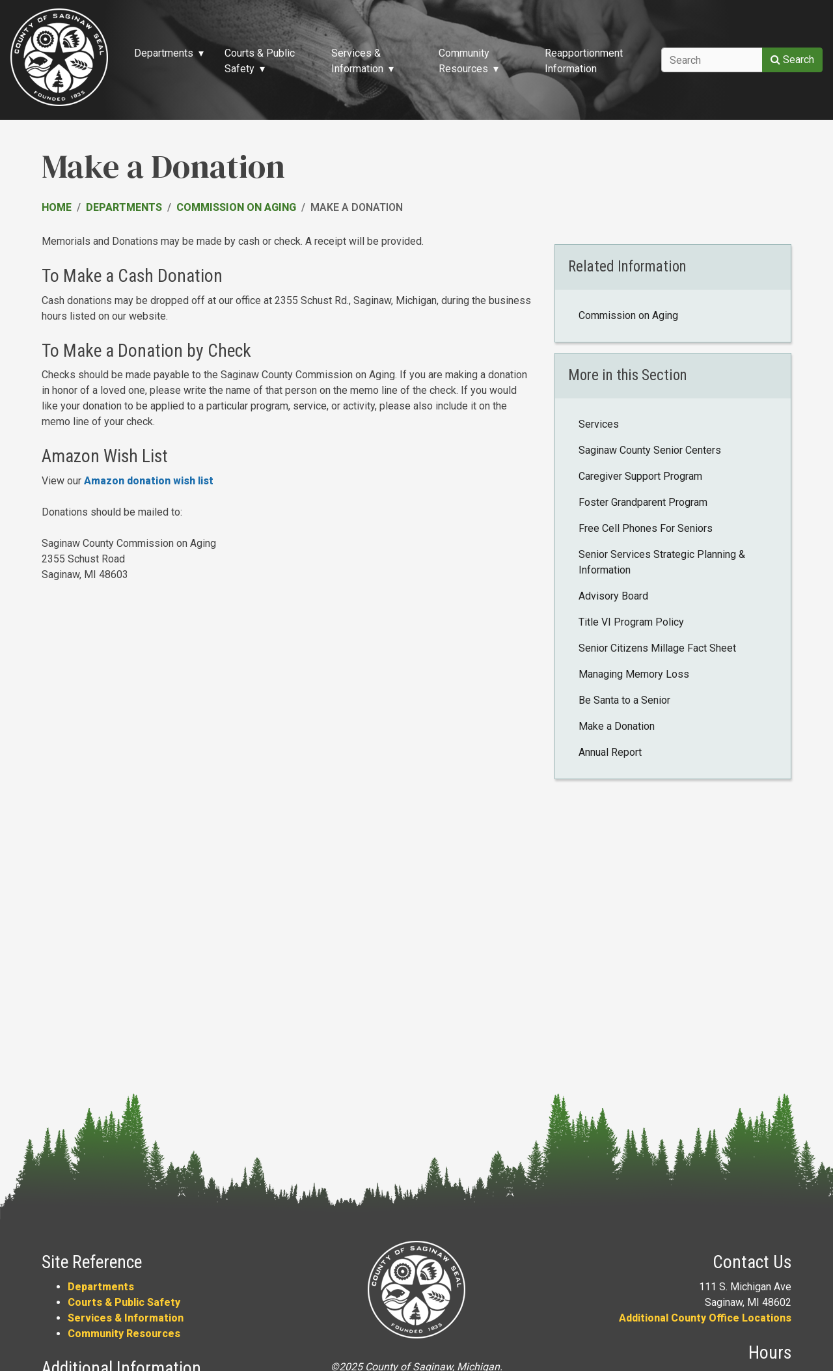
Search (792, 59)
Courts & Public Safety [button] (260, 61)
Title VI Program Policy (631, 622)
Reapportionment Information (584, 61)
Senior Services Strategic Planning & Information (662, 562)
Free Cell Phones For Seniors (646, 528)
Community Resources (124, 1333)
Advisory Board (613, 596)
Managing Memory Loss (634, 674)
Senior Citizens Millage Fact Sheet (657, 648)
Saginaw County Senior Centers (650, 450)
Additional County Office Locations (705, 1318)
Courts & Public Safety (124, 1302)
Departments (124, 207)
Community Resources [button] (464, 61)
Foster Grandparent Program (643, 502)
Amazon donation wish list (148, 481)
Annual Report (610, 752)
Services (599, 424)
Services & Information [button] (357, 61)
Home (57, 207)
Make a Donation (617, 726)
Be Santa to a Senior (624, 700)
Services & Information (126, 1318)
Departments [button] (163, 53)
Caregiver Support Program (640, 476)
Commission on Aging (236, 207)
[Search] (712, 60)
